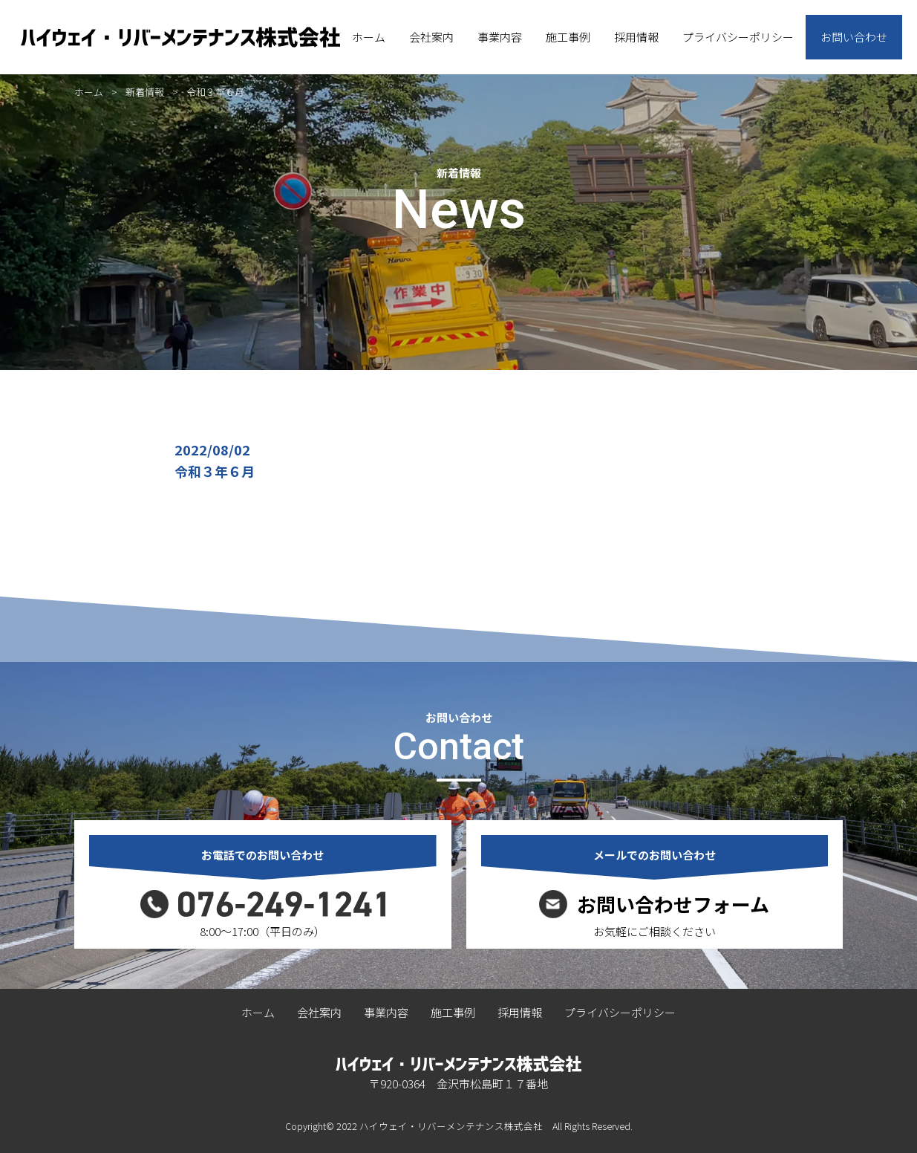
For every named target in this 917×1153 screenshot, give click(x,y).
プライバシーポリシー (738, 37)
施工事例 (568, 37)
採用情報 (636, 37)
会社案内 (431, 37)
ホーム (368, 37)
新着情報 (144, 92)
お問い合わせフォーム (673, 904)
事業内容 (499, 37)
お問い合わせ (853, 37)
